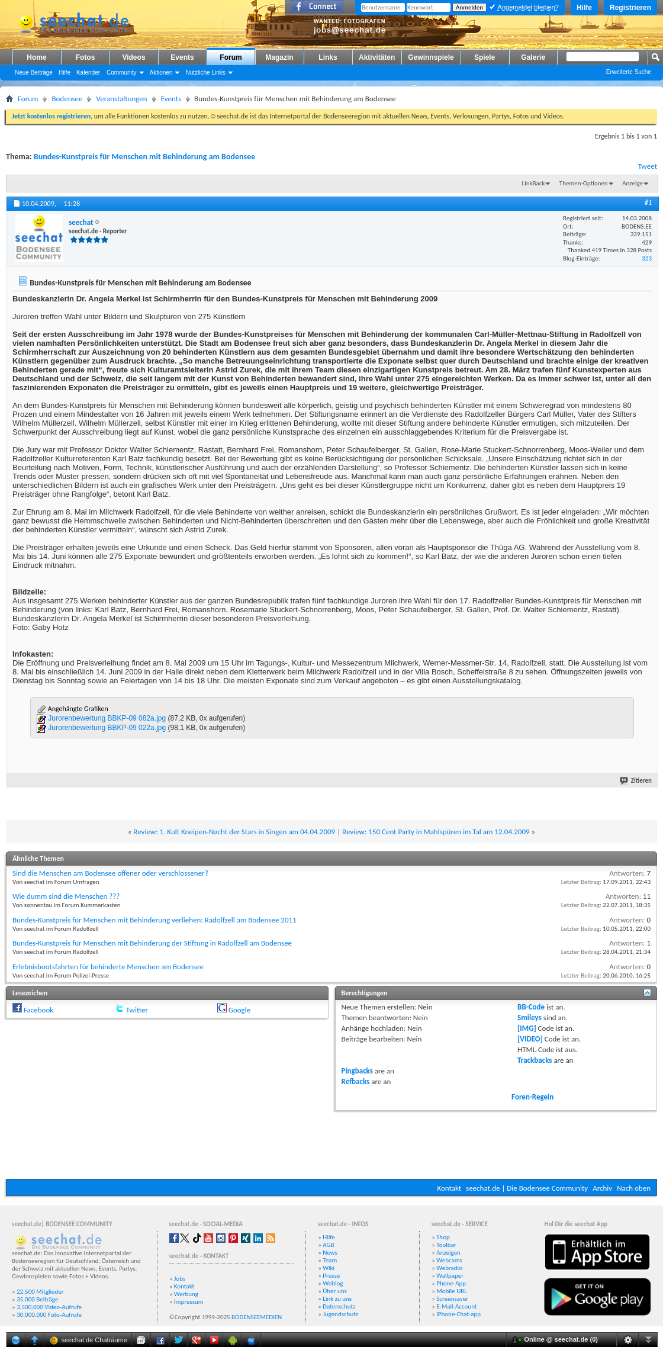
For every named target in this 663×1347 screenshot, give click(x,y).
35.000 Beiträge (37, 1299)
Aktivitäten (377, 57)
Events (182, 57)
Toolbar (446, 1245)
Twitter (137, 1009)
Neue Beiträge (34, 72)
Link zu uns (337, 1299)
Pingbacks (357, 1070)
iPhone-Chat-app (458, 1314)
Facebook (38, 1009)
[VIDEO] (530, 1038)
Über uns (335, 1291)
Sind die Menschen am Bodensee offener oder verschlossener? (110, 873)
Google (239, 1009)
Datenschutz (339, 1306)
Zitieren (636, 781)
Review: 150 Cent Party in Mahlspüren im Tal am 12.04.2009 (436, 831)
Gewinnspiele (430, 57)
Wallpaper (450, 1276)
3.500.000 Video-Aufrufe (49, 1307)
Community (122, 72)
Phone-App (451, 1283)
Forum (231, 57)
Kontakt (449, 1188)
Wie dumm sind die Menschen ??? (66, 896)
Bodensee (67, 98)
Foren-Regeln (532, 1096)
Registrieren (630, 8)
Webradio (449, 1268)
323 (647, 258)
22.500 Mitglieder (40, 1291)
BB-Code (531, 1006)
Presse (331, 1276)
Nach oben (634, 1188)
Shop (442, 1237)
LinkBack (533, 183)
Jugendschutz (340, 1314)
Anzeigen (448, 1252)
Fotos (85, 57)
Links (327, 57)
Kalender (88, 72)
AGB (328, 1245)
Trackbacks (534, 1060)
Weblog (333, 1283)
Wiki (328, 1268)
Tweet (647, 166)
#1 (648, 202)
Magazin (279, 57)
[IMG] (526, 1028)
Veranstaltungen (121, 98)
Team (330, 1260)
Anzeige (632, 183)
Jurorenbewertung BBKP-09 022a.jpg (107, 728)
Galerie (533, 57)
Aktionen (161, 72)
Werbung (186, 1294)
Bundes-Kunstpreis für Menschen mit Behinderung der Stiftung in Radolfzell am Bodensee (152, 942)
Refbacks (356, 1081)
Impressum (189, 1302)
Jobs (179, 1278)
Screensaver (452, 1299)
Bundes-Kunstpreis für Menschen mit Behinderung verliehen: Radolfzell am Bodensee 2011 (154, 919)
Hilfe (584, 8)
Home (36, 57)
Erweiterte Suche (628, 72)
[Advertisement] (331, 1143)
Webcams (449, 1260)
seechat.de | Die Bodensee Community (527, 1188)
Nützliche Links (205, 72)
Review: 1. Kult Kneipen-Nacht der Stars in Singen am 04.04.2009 (234, 831)
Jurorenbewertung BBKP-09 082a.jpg (107, 718)
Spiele (484, 57)
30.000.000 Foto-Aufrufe (49, 1315)
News (330, 1252)
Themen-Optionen (583, 183)
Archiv (602, 1188)
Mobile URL (451, 1291)
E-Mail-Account (456, 1306)
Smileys (529, 1017)
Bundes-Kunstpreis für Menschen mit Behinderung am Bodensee (144, 157)
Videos (133, 57)
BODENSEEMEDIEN (256, 1317)
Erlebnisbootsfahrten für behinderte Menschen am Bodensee (108, 966)
